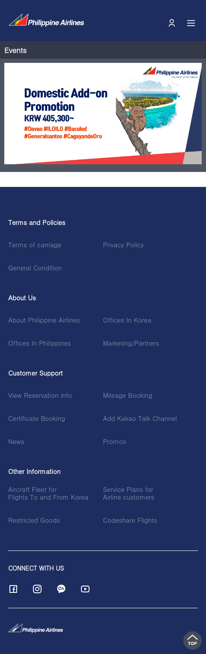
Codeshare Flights (130, 520)
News (16, 441)
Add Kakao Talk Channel (140, 418)
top (192, 640)
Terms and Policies (36, 222)
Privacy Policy (123, 245)
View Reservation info (40, 395)
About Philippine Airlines (44, 320)
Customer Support (35, 373)
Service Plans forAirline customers (128, 493)
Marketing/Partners (131, 343)
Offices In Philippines (39, 343)
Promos (114, 441)
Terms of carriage (34, 245)
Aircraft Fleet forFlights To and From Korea (48, 493)
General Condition (35, 268)
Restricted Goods (34, 520)
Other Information (34, 471)
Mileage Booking (127, 395)
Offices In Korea (127, 320)
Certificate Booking (36, 418)
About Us (22, 298)
